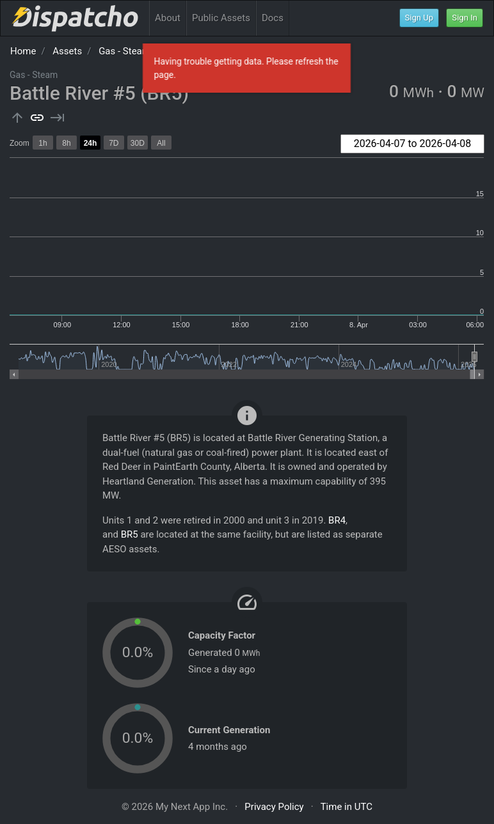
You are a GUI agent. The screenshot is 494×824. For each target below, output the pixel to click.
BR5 (129, 534)
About (167, 18)
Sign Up (419, 17)
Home (23, 51)
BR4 (337, 520)
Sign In (464, 17)
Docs (272, 18)
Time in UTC (346, 806)
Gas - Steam (124, 51)
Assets (67, 51)
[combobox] (412, 143)
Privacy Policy (273, 806)
